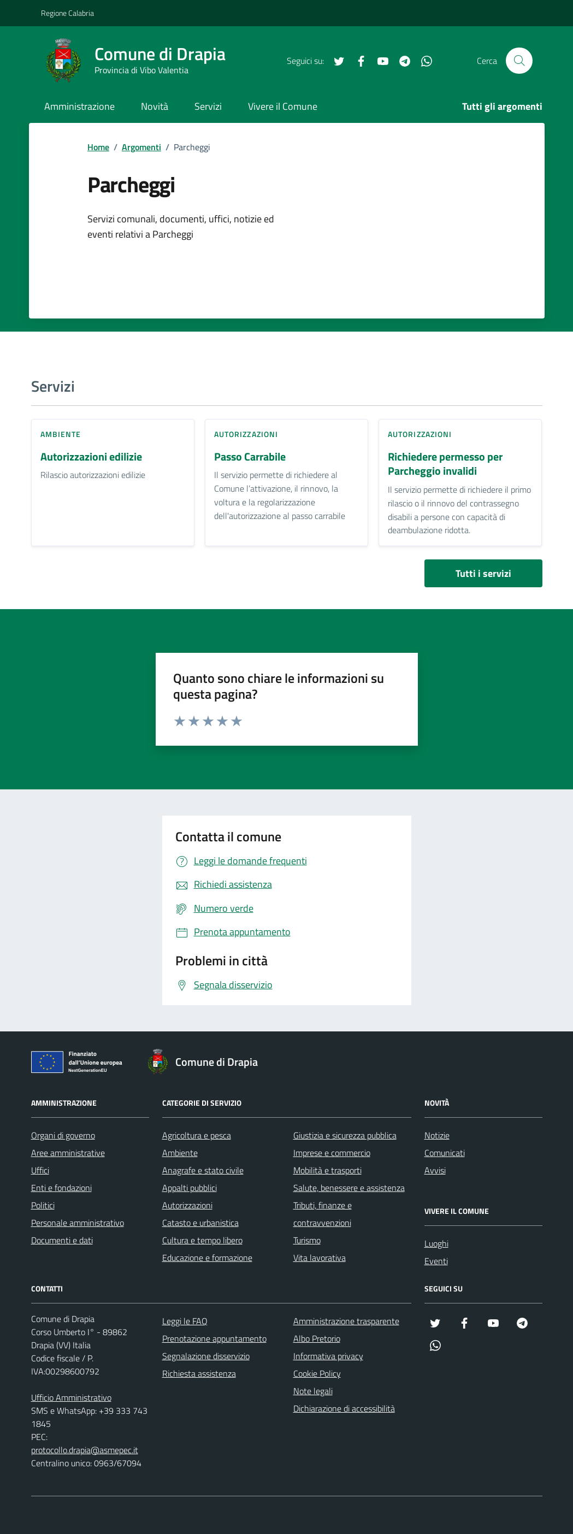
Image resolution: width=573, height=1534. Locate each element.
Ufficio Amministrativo (71, 1397)
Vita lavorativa (319, 1257)
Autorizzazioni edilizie (91, 457)
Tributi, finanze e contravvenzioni (322, 1214)
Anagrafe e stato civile (203, 1170)
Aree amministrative (68, 1152)
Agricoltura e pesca (196, 1135)
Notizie (437, 1135)
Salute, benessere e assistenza (349, 1187)
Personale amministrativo (77, 1222)
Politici (43, 1205)
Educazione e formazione (207, 1257)
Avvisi (435, 1170)
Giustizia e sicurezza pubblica (345, 1135)
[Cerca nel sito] (519, 61)
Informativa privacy (328, 1355)
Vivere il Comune (282, 106)
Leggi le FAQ (185, 1321)
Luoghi (436, 1243)
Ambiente (60, 434)
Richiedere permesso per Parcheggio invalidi (445, 464)
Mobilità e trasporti (327, 1170)
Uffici (40, 1170)
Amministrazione (79, 106)
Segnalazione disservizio (206, 1355)
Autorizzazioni (246, 434)
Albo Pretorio (316, 1338)
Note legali (313, 1390)
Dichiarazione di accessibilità (344, 1408)
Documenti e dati (62, 1240)
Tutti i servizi (483, 573)
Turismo (307, 1240)
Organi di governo (63, 1135)
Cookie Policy (317, 1373)
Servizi (208, 106)
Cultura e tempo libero (202, 1240)
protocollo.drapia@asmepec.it (84, 1449)
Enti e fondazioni (61, 1187)
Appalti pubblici (189, 1187)
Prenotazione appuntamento (214, 1338)
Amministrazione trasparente (346, 1321)
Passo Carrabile (250, 457)
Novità (154, 106)
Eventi (436, 1260)
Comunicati (444, 1152)
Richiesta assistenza (199, 1373)
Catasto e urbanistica (200, 1222)
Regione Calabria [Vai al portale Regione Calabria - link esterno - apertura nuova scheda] (67, 13)
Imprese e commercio (331, 1152)
